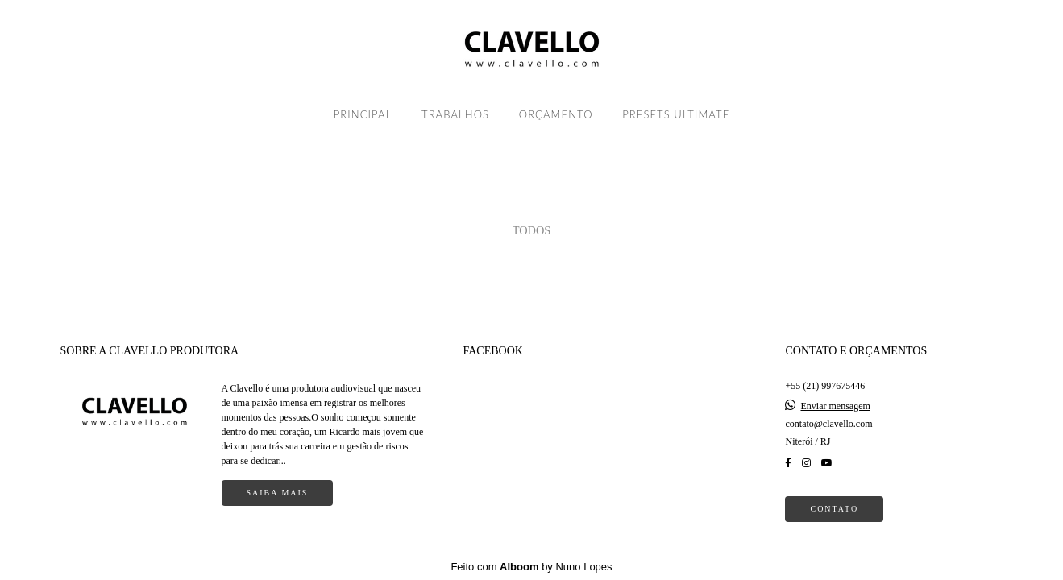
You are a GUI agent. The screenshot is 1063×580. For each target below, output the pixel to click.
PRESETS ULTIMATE (675, 114)
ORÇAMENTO (556, 114)
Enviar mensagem (835, 406)
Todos (532, 230)
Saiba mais (278, 492)
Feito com (531, 567)
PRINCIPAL (363, 114)
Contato (834, 508)
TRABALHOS (455, 114)
